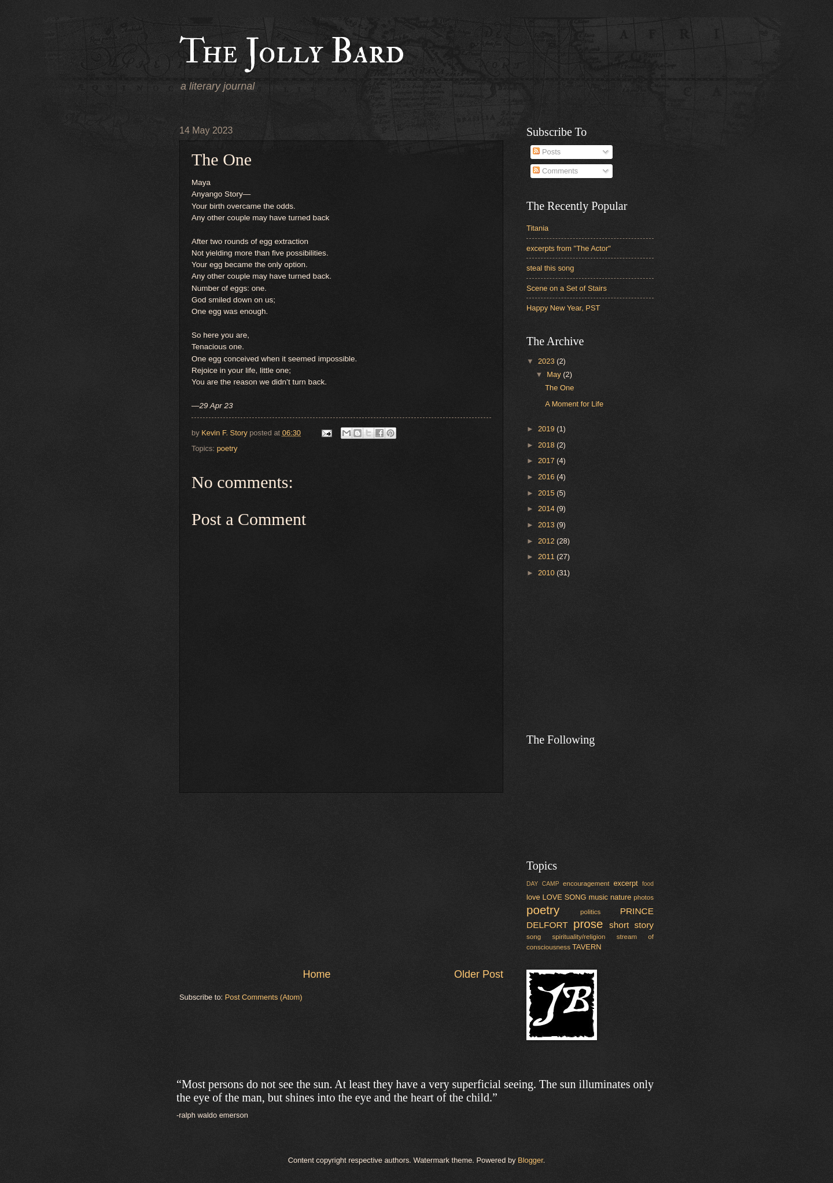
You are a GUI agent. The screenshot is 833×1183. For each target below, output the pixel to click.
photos (643, 897)
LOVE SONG (564, 897)
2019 (547, 428)
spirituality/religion (578, 936)
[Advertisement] (341, 880)
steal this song (550, 268)
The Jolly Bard (291, 51)
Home (316, 974)
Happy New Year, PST (563, 308)
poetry (227, 448)
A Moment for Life (574, 404)
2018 (547, 445)
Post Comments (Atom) (264, 997)
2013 (547, 524)
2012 (547, 541)
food (648, 884)
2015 (547, 493)
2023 (547, 361)
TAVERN (586, 946)
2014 (547, 508)
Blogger (530, 1160)
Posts (547, 151)
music (598, 897)
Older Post (478, 974)
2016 (547, 476)
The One (559, 387)
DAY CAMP (542, 884)
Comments (555, 171)
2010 (547, 572)
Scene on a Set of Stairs (566, 288)
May (555, 374)
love (533, 897)
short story (631, 925)
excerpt (625, 883)
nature (621, 897)
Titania (537, 228)
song (533, 936)
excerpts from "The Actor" (568, 248)
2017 (547, 460)
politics (590, 911)
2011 (547, 556)
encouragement (586, 883)
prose (588, 923)
